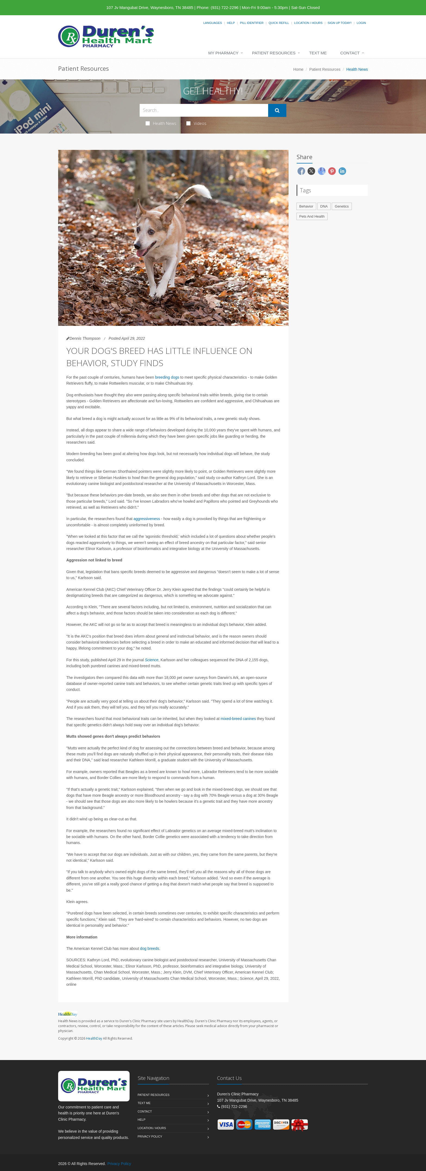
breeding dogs (167, 377)
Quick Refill (279, 22)
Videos (196, 123)
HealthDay (94, 1038)
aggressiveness (146, 519)
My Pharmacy (223, 53)
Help (231, 22)
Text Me (318, 53)
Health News (161, 123)
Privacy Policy (150, 1136)
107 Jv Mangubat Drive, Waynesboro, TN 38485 (149, 7)
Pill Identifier (251, 22)
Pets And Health (312, 216)
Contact (350, 53)
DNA (324, 206)
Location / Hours (308, 22)
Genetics (342, 206)
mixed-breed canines (238, 718)
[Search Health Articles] (204, 110)
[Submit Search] (277, 110)
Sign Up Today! (340, 22)
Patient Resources (274, 53)
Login (361, 22)
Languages (212, 22)
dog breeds (149, 948)
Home (298, 69)
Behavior (306, 206)
